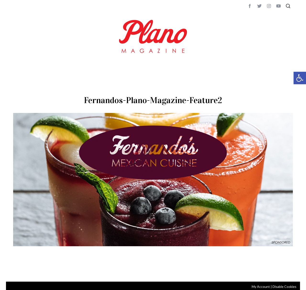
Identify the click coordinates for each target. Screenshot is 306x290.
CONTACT (32, 271)
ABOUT (18, 271)
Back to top (280, 271)
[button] (300, 78)
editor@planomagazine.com (156, 271)
